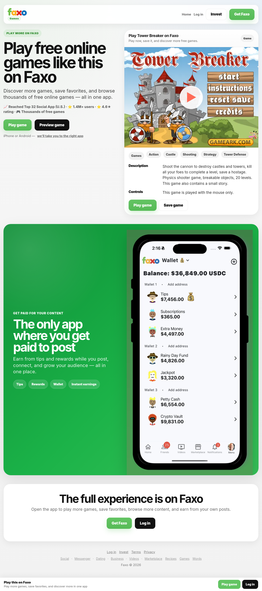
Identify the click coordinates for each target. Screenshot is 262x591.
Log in (198, 14)
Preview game (52, 125)
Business (117, 558)
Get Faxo (242, 14)
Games (185, 558)
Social (64, 558)
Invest (216, 14)
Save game (173, 205)
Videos (134, 558)
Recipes (170, 558)
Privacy (149, 552)
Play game (17, 125)
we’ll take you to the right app (60, 136)
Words (197, 558)
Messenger (83, 558)
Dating (100, 558)
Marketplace (153, 558)
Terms (136, 552)
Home (186, 14)
